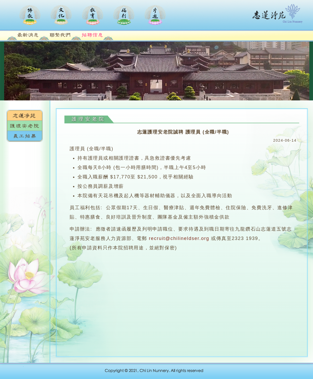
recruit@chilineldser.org (179, 238)
